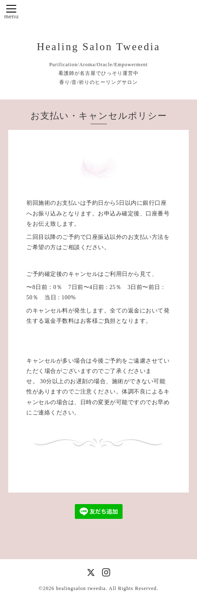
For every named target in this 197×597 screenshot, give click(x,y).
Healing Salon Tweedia (98, 47)
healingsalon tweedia (81, 588)
